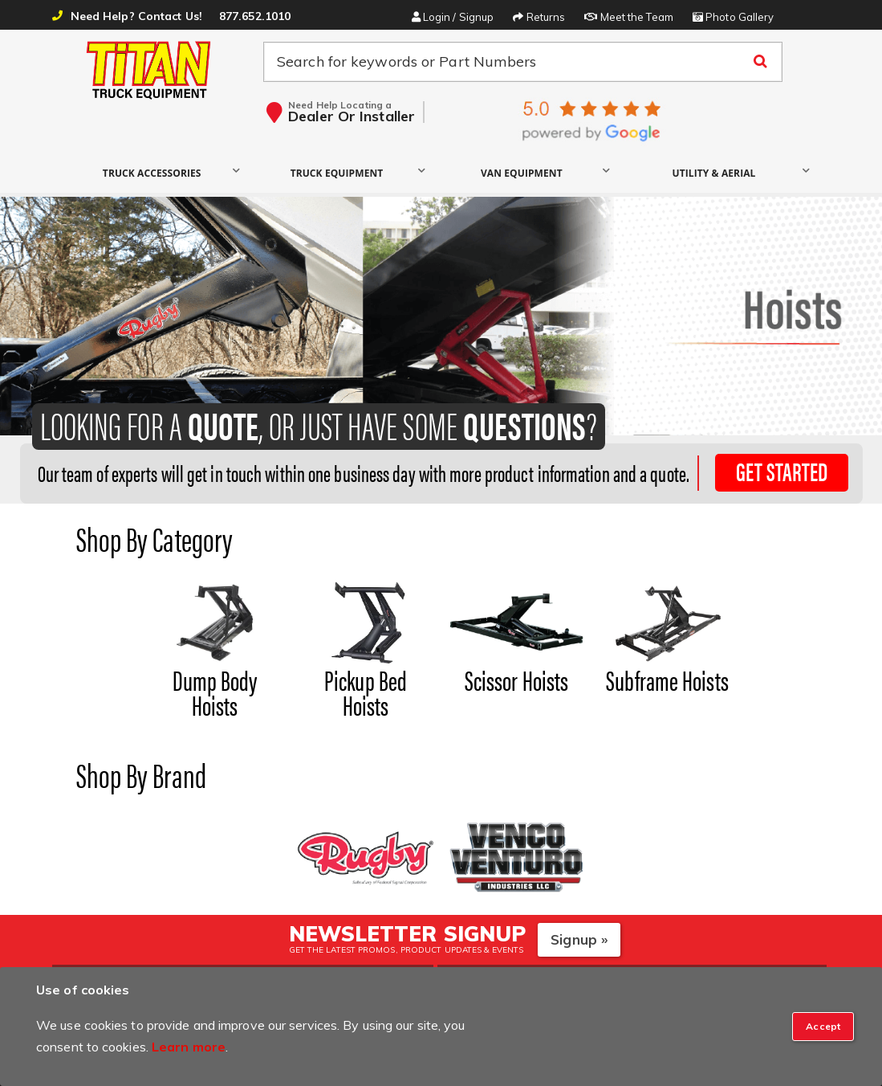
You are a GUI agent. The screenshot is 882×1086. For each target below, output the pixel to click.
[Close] (823, 1026)
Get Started (781, 471)
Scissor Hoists (516, 679)
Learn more (189, 1047)
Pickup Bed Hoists (365, 692)
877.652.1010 (255, 16)
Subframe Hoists (667, 679)
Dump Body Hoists (215, 692)
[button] (156, 172)
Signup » (579, 939)
